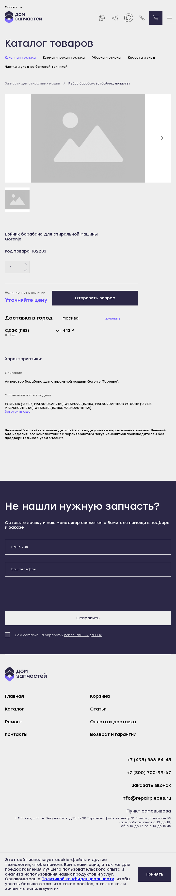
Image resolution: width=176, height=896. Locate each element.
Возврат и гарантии (113, 734)
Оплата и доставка (113, 722)
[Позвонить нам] (142, 18)
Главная (14, 696)
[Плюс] (25, 264)
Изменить (113, 318)
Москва (14, 7)
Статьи (98, 709)
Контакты (16, 734)
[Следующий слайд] (162, 138)
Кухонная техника (20, 57)
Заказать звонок (151, 785)
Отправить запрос (95, 298)
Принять (154, 874)
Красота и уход (141, 57)
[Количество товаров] (17, 267)
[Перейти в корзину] (155, 18)
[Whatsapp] (101, 18)
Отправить (88, 618)
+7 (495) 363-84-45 (149, 759)
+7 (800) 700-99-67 (149, 772)
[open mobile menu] (169, 18)
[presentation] (42, 593)
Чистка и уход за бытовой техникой (36, 66)
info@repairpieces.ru (146, 798)
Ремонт (13, 722)
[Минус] (25, 270)
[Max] (128, 18)
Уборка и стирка (106, 57)
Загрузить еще (18, 411)
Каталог (14, 709)
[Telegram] (115, 18)
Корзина (100, 696)
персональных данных (83, 635)
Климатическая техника (64, 57)
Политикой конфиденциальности (78, 879)
